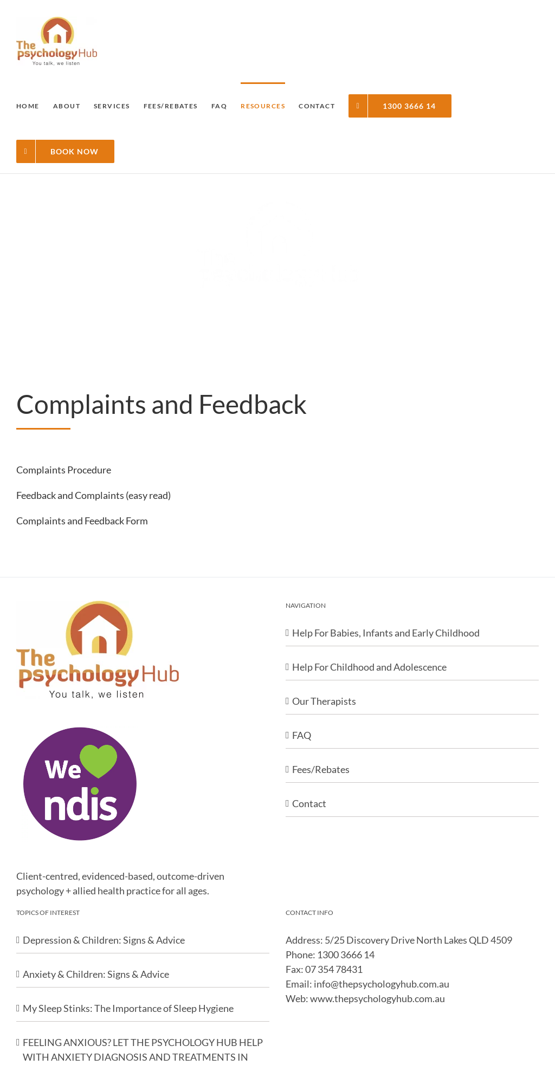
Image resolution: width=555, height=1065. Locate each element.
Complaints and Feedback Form (82, 521)
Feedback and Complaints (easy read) (93, 495)
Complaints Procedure (63, 470)
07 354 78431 (334, 969)
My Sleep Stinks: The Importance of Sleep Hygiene (128, 1008)
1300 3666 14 (346, 954)
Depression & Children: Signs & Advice (104, 940)
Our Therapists (324, 701)
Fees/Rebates (321, 769)
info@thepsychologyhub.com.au (381, 984)
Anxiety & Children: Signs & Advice (96, 974)
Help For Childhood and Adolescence (369, 667)
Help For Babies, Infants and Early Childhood (386, 633)
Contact (309, 803)
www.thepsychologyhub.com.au (377, 998)
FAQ (301, 735)
